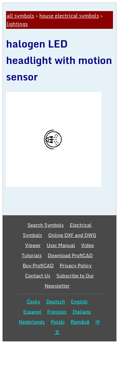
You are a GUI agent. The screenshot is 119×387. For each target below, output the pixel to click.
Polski (57, 322)
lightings (17, 24)
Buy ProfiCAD (38, 265)
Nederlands (32, 322)
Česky (33, 301)
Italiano (81, 311)
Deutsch (55, 301)
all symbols (20, 16)
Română (80, 322)
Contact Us (37, 275)
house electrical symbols (69, 16)
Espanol (32, 311)
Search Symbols (45, 225)
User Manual (61, 245)
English (79, 301)
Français (56, 311)
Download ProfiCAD (70, 255)
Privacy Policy (76, 265)
